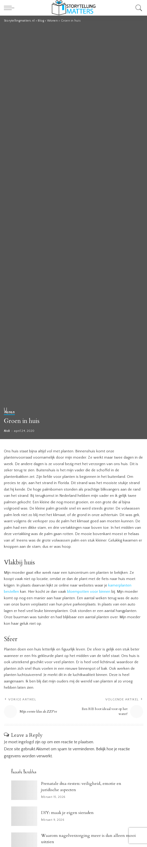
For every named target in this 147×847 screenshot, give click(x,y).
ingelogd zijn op (32, 742)
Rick (7, 431)
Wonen (9, 411)
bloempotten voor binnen (88, 592)
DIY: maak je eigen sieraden (67, 813)
